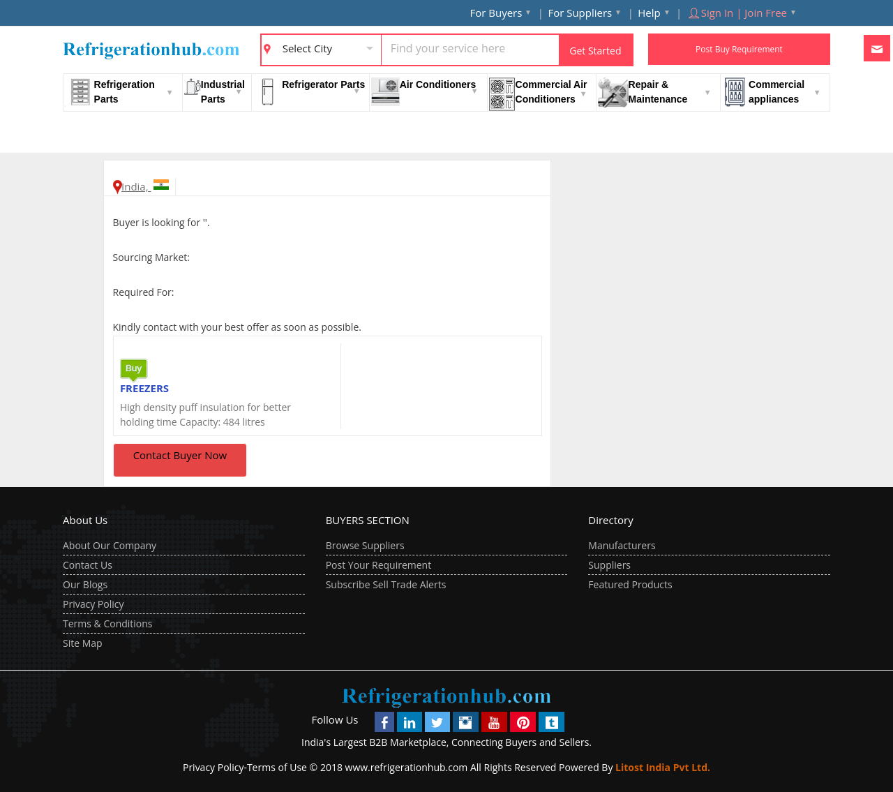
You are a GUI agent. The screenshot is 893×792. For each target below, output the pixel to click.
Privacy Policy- (215, 767)
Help (649, 13)
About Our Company (109, 545)
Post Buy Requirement (739, 49)
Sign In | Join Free (736, 13)
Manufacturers (621, 545)
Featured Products (630, 584)
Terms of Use (277, 767)
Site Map (83, 643)
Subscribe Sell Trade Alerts (386, 584)
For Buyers (496, 13)
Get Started (595, 50)
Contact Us (87, 564)
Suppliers (609, 564)
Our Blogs (85, 584)
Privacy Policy (93, 604)
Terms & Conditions (108, 623)
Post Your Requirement (379, 564)
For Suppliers (580, 13)
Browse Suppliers (365, 545)
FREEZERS (144, 388)
